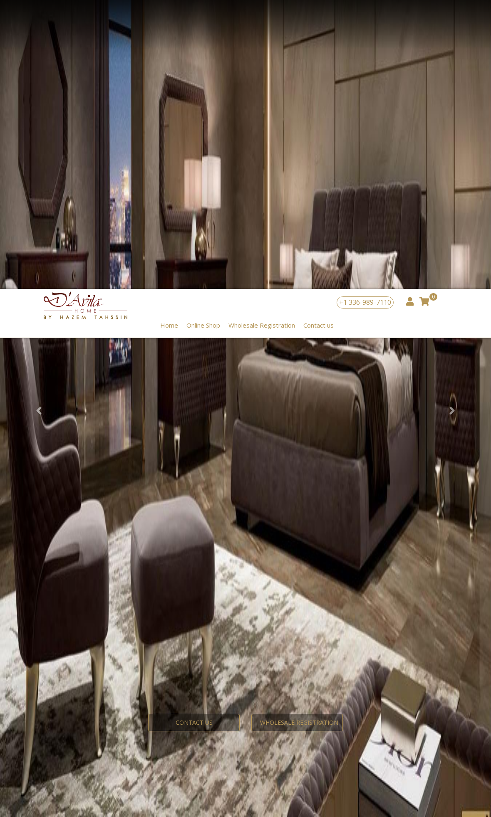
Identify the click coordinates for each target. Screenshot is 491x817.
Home (169, 36)
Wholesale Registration (261, 36)
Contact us (318, 36)
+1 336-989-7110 (365, 13)
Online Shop (203, 36)
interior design (130, 575)
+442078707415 (101, 583)
